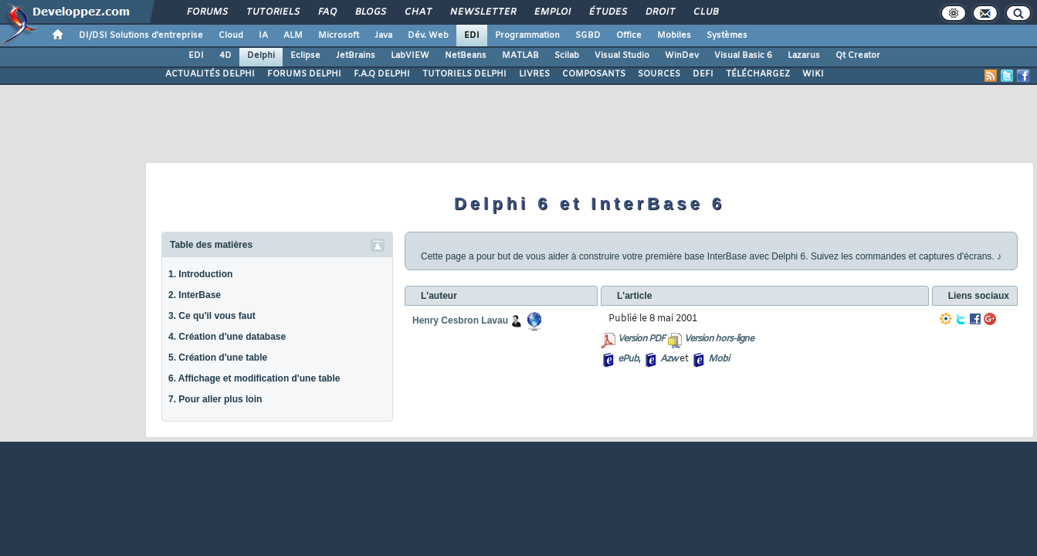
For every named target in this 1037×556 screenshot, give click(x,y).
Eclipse (305, 55)
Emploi (551, 12)
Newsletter (482, 12)
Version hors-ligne (719, 339)
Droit (659, 12)
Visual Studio (622, 55)
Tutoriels (272, 12)
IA (263, 35)
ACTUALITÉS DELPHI (210, 74)
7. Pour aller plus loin (215, 399)
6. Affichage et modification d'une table (254, 378)
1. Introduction (200, 274)
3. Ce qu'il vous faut (212, 315)
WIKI (813, 74)
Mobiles (674, 35)
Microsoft (338, 35)
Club (705, 12)
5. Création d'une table (217, 357)
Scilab (566, 55)
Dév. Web (428, 35)
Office (629, 35)
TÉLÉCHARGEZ (758, 74)
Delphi (261, 55)
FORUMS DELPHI (304, 74)
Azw (668, 359)
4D (225, 55)
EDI (472, 35)
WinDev (682, 55)
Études (607, 12)
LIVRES (534, 74)
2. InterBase (194, 295)
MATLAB (520, 55)
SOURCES (659, 74)
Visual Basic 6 (743, 55)
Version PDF (641, 339)
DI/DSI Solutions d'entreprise (141, 35)
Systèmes (727, 35)
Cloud (231, 35)
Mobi (718, 359)
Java (383, 35)
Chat (417, 12)
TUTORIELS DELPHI (464, 74)
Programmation (527, 35)
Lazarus (804, 55)
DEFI (703, 74)
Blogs (370, 12)
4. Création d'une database (227, 336)
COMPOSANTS (593, 74)
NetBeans (465, 55)
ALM (293, 35)
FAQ (326, 12)
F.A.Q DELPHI (382, 74)
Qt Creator (857, 55)
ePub (628, 359)
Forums (207, 12)
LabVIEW (410, 55)
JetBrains (355, 55)
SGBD (588, 35)
